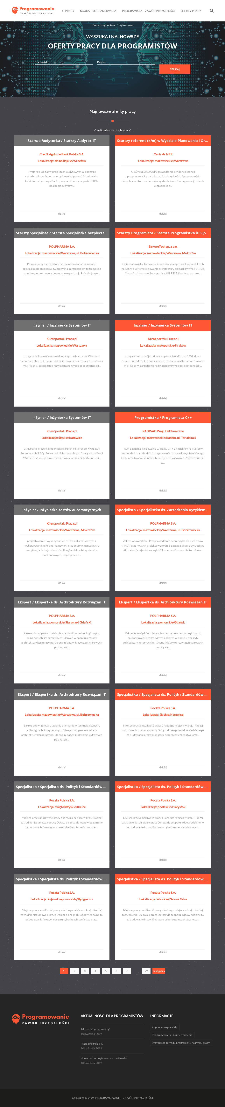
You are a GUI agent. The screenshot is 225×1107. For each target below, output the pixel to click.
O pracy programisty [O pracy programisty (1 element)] (165, 1027)
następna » (159, 971)
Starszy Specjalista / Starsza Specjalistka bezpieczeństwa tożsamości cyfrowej (62, 233)
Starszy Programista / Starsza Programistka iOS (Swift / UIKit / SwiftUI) (163, 233)
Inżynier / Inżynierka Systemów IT (61, 325)
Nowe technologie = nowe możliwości (104, 1058)
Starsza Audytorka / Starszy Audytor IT (62, 140)
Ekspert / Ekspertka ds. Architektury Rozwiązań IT (62, 602)
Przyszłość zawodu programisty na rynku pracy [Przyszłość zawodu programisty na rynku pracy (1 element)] (181, 1042)
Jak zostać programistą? (95, 1029)
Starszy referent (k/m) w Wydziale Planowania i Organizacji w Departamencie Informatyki (163, 140)
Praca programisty (92, 1043)
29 (146, 971)
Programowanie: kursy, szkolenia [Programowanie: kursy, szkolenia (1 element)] (172, 1035)
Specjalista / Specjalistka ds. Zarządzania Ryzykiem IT (163, 509)
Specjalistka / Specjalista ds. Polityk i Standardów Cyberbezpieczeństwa (163, 694)
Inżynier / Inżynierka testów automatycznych (61, 509)
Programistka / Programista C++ (163, 417)
